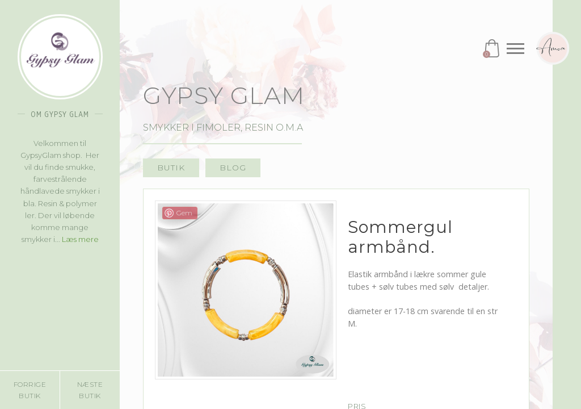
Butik (171, 167)
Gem (184, 212)
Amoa (553, 48)
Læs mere (80, 239)
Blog (233, 167)
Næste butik (90, 389)
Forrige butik (30, 389)
